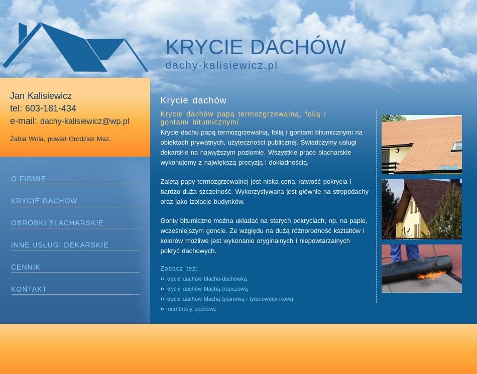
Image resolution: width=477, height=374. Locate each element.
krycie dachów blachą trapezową (208, 289)
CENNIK (26, 267)
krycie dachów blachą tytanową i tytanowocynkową (229, 299)
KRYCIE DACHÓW (44, 201)
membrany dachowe (191, 309)
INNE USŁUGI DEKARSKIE (60, 245)
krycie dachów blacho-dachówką (206, 279)
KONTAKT (29, 289)
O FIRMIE (28, 179)
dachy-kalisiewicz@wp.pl (84, 121)
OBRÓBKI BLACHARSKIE (57, 223)
